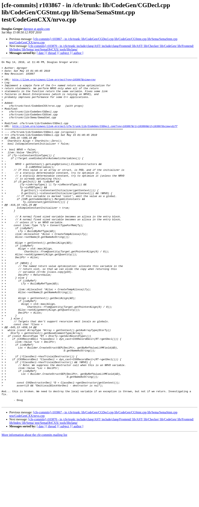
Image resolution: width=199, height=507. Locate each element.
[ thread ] (52, 53)
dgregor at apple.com (37, 28)
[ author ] (77, 53)
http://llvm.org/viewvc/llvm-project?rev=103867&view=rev (54, 83)
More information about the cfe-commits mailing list (34, 503)
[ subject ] (64, 53)
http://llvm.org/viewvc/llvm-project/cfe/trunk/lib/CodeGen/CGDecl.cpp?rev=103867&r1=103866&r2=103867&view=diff (94, 139)
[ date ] (41, 53)
